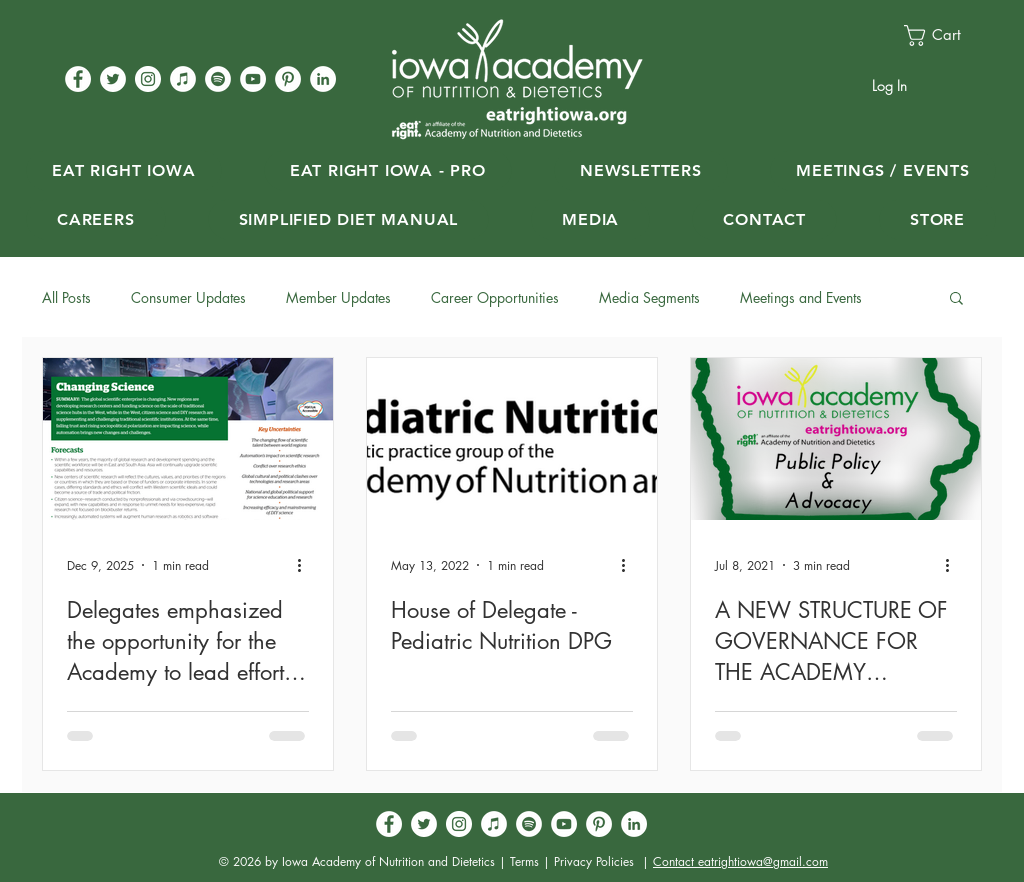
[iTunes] (183, 79)
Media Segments (649, 297)
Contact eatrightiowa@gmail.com (740, 861)
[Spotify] (218, 79)
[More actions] (306, 565)
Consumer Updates (188, 297)
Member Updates (338, 297)
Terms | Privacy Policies (572, 861)
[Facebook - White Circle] (78, 79)
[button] (943, 35)
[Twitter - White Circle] (113, 79)
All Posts (66, 297)
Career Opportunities (495, 297)
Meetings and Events (801, 297)
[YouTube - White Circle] (253, 79)
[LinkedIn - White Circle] (323, 79)
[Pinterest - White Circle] (288, 79)
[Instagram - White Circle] (148, 79)
